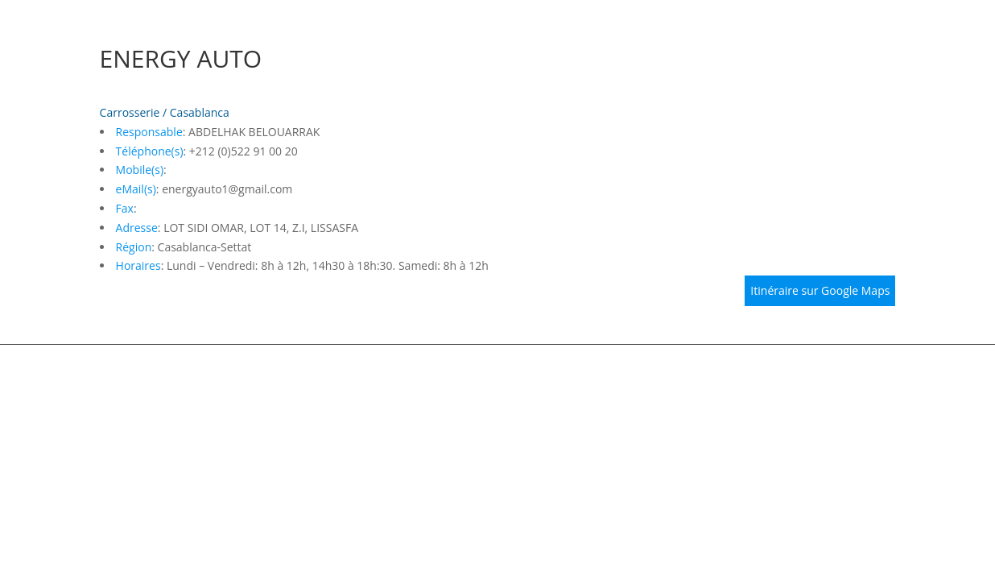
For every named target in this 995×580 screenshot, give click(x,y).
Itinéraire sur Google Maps (820, 290)
